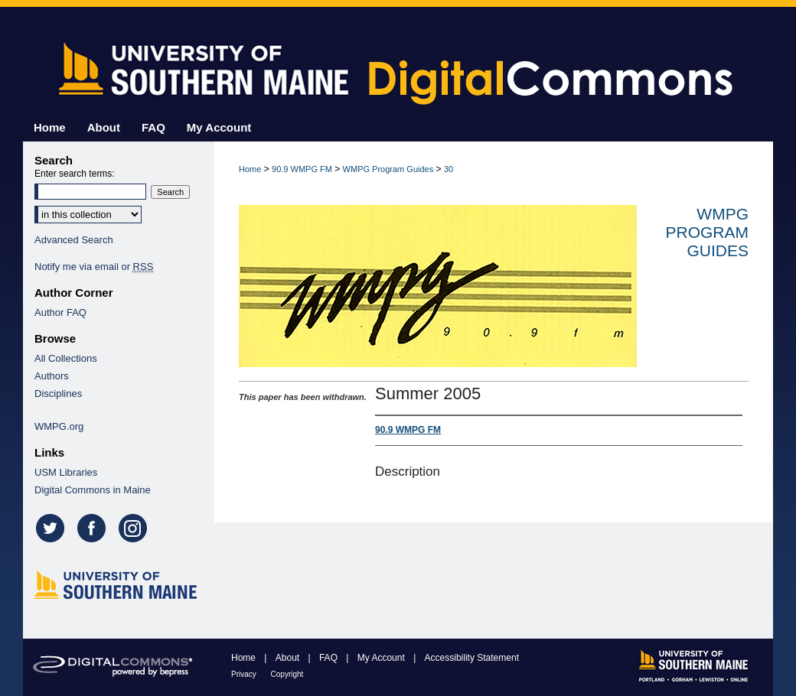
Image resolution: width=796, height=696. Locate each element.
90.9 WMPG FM (302, 169)
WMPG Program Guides (388, 169)
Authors (51, 376)
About (289, 657)
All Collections (65, 358)
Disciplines (58, 393)
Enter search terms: (74, 173)
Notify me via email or (93, 266)
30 (448, 169)
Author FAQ (60, 312)
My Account (382, 657)
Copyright (287, 674)
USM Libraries (65, 472)
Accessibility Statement (472, 657)
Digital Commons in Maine (92, 490)
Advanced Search (73, 240)
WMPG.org (58, 426)
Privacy (245, 674)
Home (250, 169)
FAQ (329, 657)
